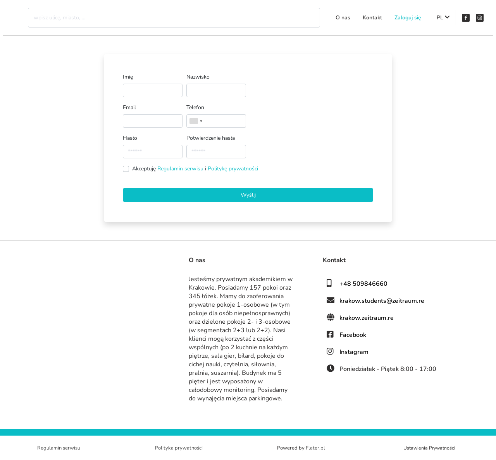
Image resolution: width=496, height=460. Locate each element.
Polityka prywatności (179, 448)
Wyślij (248, 195)
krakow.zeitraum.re (366, 318)
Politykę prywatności (233, 168)
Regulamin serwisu (181, 168)
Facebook (352, 335)
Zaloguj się (407, 17)
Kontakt (372, 17)
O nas (343, 17)
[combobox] (196, 121)
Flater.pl (315, 448)
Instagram (354, 352)
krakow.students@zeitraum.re (381, 301)
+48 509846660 (363, 284)
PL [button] (443, 17)
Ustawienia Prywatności (429, 448)
